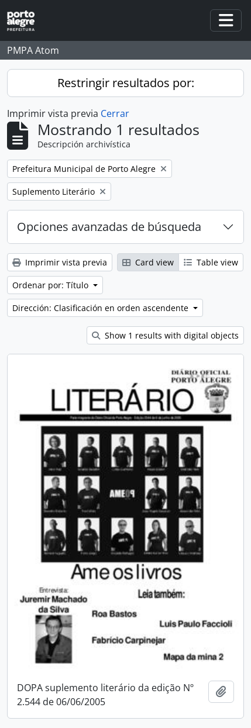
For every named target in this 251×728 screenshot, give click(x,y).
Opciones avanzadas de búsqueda (109, 226)
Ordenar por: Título (51, 285)
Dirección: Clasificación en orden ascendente (101, 307)
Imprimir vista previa (59, 262)
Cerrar (115, 113)
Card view (148, 262)
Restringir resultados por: (125, 83)
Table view (211, 262)
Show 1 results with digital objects (165, 335)
